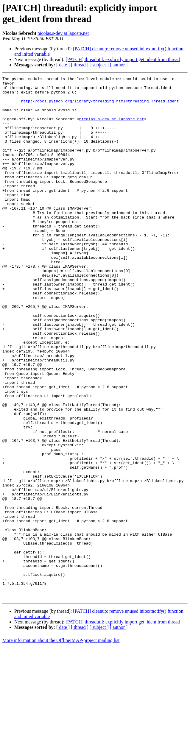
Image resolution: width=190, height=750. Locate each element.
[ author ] (119, 64)
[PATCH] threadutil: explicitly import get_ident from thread (123, 59)
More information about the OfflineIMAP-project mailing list (60, 744)
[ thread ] (79, 64)
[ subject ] (99, 64)
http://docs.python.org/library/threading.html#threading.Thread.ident (100, 106)
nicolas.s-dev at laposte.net (63, 33)
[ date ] (63, 64)
